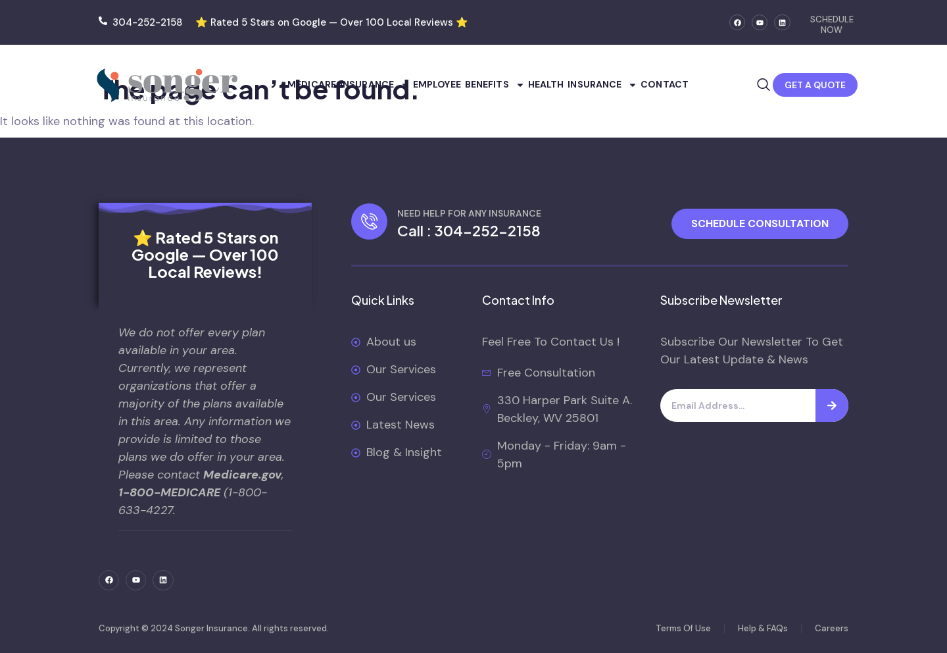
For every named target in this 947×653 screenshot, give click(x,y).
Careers (831, 628)
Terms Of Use (683, 628)
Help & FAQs (763, 628)
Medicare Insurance (348, 85)
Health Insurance (583, 85)
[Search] (831, 405)
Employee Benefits (469, 85)
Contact (665, 84)
